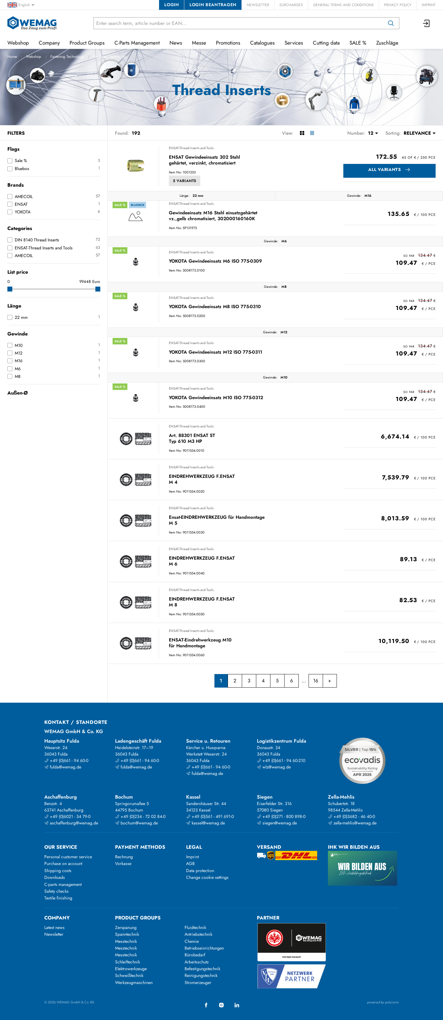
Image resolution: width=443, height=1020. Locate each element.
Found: (122, 133)
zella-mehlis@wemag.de (352, 823)
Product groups (138, 917)
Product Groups (87, 42)
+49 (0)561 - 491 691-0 (210, 816)
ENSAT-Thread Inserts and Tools (191, 147)
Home (12, 56)
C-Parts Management (137, 42)
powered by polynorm (383, 1002)
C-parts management (63, 884)
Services (294, 42)
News (176, 42)
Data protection (200, 870)
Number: (356, 133)
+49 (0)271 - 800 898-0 (281, 816)
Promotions (228, 42)
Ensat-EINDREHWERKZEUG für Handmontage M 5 (217, 520)
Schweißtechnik (129, 975)
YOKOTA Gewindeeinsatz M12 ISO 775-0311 (215, 352)
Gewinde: (354, 195)
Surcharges (291, 5)
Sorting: (393, 133)
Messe (199, 42)
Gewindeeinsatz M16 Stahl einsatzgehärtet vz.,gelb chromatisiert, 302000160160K (213, 216)
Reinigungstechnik (201, 975)
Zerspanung (126, 927)
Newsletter (258, 5)
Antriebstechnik (198, 934)
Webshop (33, 56)
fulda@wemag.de (62, 767)
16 (315, 680)
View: (287, 133)
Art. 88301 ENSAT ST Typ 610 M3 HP (192, 439)
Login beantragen (213, 5)
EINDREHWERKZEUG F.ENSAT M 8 (202, 602)
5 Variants (184, 181)
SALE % (357, 42)
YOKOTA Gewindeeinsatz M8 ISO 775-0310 (215, 307)
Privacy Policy (398, 5)
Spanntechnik (127, 934)
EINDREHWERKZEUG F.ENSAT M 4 (202, 480)
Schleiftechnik (127, 962)
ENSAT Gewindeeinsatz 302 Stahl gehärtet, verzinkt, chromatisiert (204, 160)
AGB (190, 863)
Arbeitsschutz (197, 962)
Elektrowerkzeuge (131, 969)
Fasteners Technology (110, 56)
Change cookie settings (207, 877)
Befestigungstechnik (202, 969)
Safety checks (56, 891)
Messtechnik (126, 941)
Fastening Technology (67, 56)
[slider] (9, 289)
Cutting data (326, 42)
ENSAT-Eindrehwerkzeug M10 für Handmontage (200, 643)
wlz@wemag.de (274, 767)
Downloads (54, 877)
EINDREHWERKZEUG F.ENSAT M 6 (202, 561)
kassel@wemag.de (205, 823)
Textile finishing (58, 898)
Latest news (54, 927)
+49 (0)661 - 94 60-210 (281, 760)
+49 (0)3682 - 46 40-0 (351, 816)
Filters (16, 133)
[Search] (391, 23)
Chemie (192, 941)
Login (171, 5)
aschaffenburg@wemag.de (71, 823)
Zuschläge (387, 42)
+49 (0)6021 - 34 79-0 (67, 816)
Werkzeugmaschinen (134, 982)
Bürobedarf (195, 955)
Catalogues (262, 42)
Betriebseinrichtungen (204, 948)
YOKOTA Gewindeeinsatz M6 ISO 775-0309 (215, 261)
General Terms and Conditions (343, 5)
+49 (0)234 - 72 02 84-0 (140, 816)
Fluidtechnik (195, 927)
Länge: (184, 195)
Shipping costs (57, 870)
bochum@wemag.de (136, 823)
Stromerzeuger (198, 982)
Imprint (429, 5)
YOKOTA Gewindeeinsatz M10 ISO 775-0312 (216, 398)
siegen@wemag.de (277, 823)
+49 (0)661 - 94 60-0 (66, 760)
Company (49, 42)
